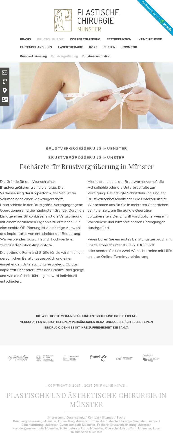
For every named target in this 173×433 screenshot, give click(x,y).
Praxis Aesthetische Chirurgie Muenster (118, 421)
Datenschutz (76, 417)
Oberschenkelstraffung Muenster (128, 428)
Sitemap (107, 417)
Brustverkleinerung (33, 56)
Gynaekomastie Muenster (77, 424)
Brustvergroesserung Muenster (34, 421)
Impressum (56, 417)
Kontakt (93, 417)
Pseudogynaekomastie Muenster (35, 428)
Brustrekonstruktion (96, 56)
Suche (121, 417)
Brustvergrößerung (64, 56)
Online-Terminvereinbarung (125, 256)
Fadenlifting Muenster (73, 421)
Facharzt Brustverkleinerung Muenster (124, 424)
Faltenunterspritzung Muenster (81, 428)
